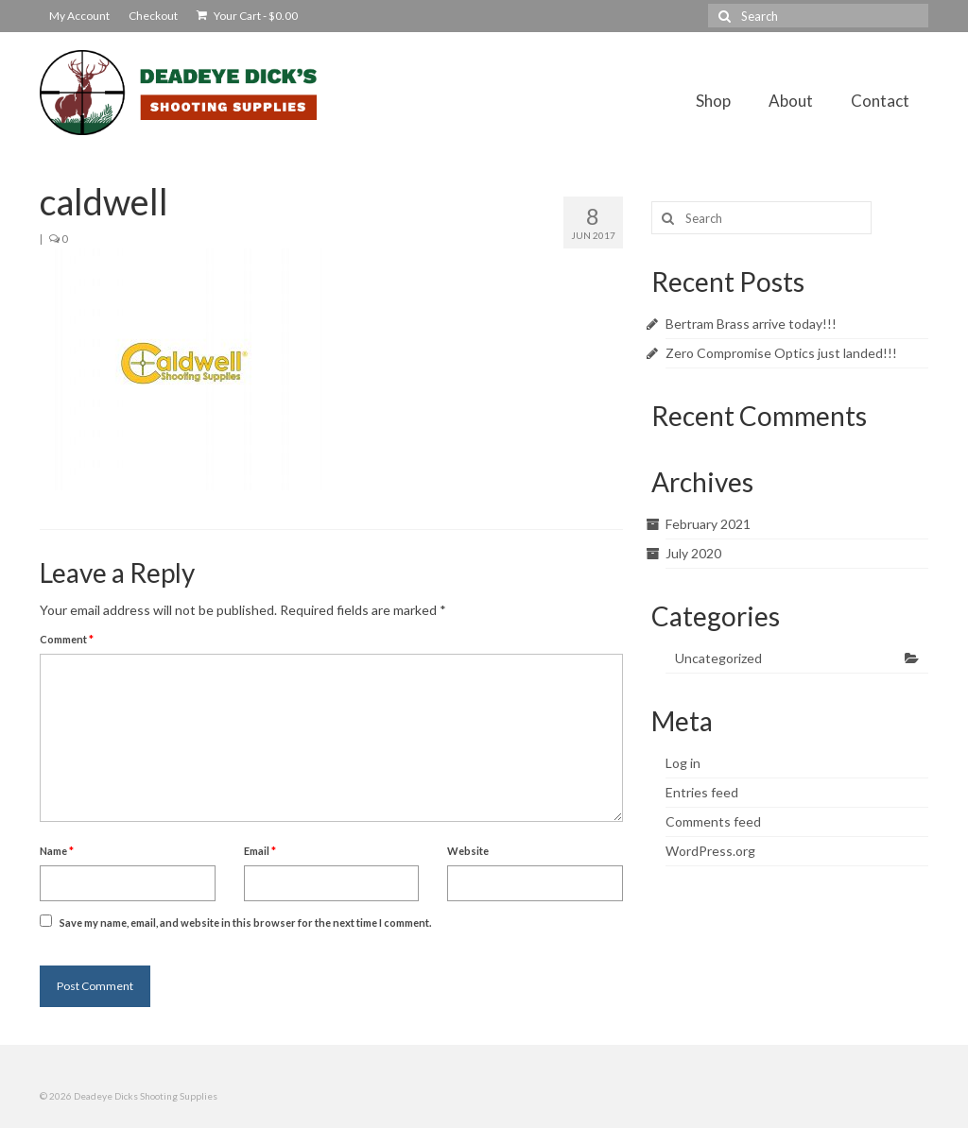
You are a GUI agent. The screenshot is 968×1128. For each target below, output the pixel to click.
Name (57, 851)
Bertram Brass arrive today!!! (751, 324)
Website (468, 851)
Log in (683, 763)
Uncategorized (718, 658)
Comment (67, 639)
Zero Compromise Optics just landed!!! (781, 353)
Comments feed (713, 821)
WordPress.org (710, 851)
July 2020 (693, 553)
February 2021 (708, 524)
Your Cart (247, 16)
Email (260, 851)
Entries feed (702, 792)
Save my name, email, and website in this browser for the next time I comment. (245, 922)
